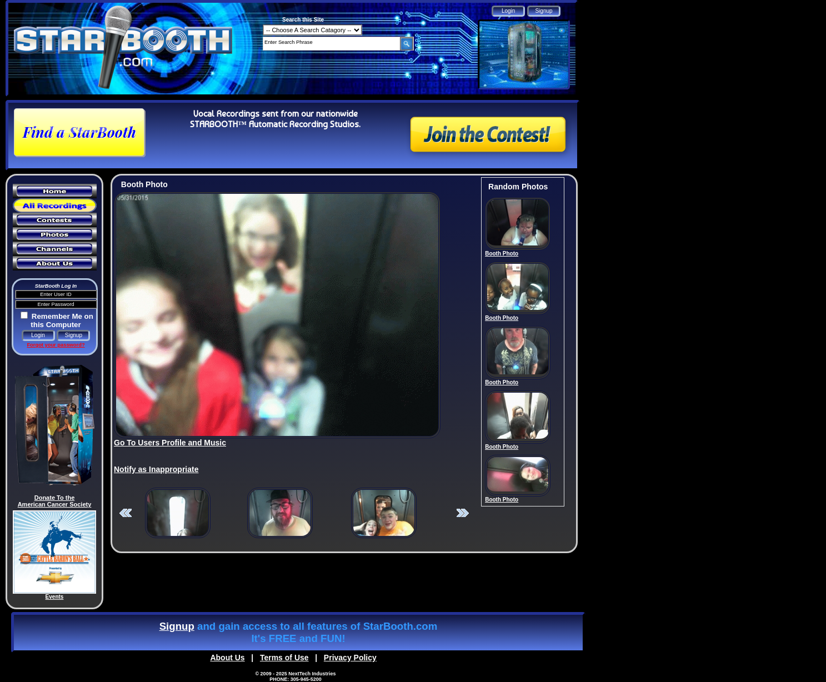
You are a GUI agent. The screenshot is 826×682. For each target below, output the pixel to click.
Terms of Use (284, 657)
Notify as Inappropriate (156, 469)
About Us (227, 657)
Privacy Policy (350, 657)
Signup (176, 626)
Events (55, 597)
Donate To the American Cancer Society (55, 501)
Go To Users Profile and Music (170, 442)
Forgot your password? (55, 345)
